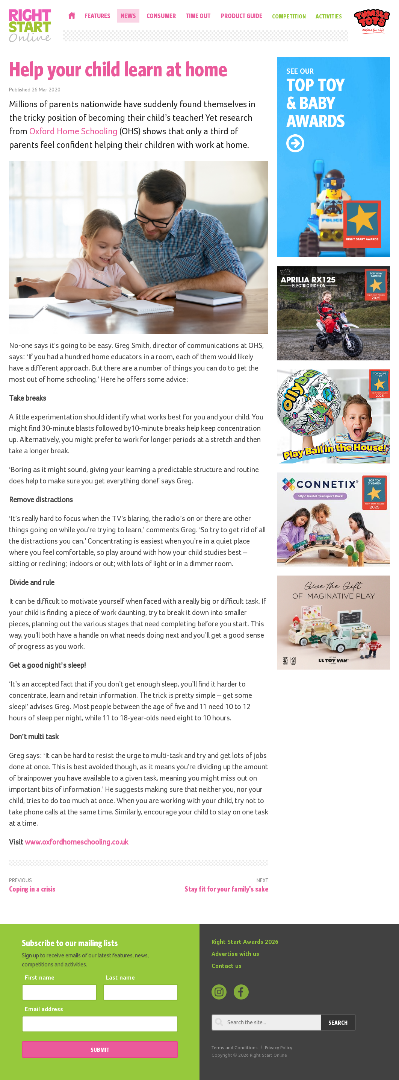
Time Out (198, 16)
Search (338, 1022)
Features (97, 16)
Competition (289, 16)
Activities (329, 16)
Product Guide (241, 16)
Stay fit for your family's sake (226, 888)
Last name (120, 978)
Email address (44, 1010)
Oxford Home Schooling (73, 131)
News (128, 16)
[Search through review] (266, 1022)
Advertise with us (235, 954)
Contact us (227, 966)
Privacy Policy (278, 1047)
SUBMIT (100, 1049)
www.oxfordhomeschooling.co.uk (76, 842)
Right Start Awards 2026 (245, 942)
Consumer (161, 16)
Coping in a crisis (32, 888)
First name (39, 978)
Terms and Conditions (235, 1047)
